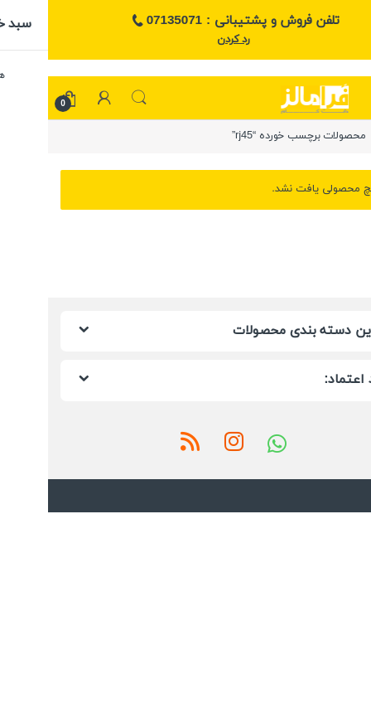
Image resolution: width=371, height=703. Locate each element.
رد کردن (185, 39)
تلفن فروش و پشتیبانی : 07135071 (186, 22)
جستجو (91, 98)
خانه (350, 135)
